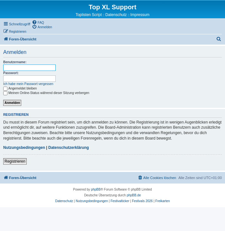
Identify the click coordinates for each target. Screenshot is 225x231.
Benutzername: (14, 62)
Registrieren (15, 161)
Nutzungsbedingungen (24, 147)
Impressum (139, 15)
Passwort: (11, 73)
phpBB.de (134, 195)
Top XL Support (112, 7)
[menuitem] (38, 22)
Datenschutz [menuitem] (116, 15)
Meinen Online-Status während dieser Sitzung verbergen (46, 93)
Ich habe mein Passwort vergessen (28, 84)
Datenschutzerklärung (68, 147)
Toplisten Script (89, 15)
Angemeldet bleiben (20, 88)
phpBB (96, 189)
